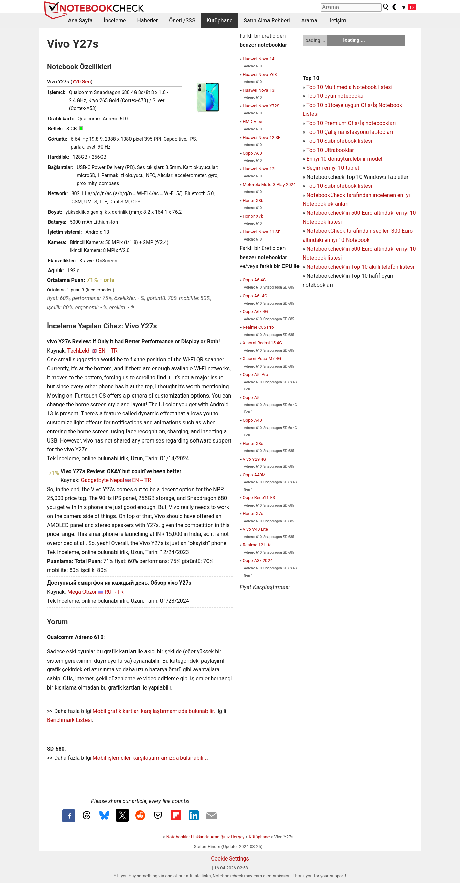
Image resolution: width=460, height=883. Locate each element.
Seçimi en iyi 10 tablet (332, 168)
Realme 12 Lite (257, 544)
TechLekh (78, 350)
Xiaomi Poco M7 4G (262, 358)
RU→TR (114, 592)
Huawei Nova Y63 (260, 74)
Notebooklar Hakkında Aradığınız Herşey (205, 836)
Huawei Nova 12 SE (261, 137)
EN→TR (108, 350)
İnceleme (115, 20)
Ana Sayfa (80, 20)
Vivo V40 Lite (255, 529)
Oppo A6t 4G (255, 295)
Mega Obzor (82, 592)
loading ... (314, 40)
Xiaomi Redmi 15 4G (262, 342)
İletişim (337, 20)
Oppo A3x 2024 (257, 560)
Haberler (147, 20)
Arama (309, 20)
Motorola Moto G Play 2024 (269, 184)
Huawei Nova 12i (259, 168)
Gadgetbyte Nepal (102, 480)
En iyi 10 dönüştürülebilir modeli (344, 159)
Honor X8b (253, 200)
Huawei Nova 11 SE (261, 231)
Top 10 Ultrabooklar (330, 150)
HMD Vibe (252, 121)
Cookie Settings (230, 858)
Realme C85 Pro (258, 327)
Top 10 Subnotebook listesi (339, 141)
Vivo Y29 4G (254, 459)
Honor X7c (253, 513)
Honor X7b (253, 216)
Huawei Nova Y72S (261, 105)
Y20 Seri (81, 82)
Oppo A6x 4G (255, 311)
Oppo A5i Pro (255, 374)
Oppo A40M (254, 474)
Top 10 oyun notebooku (334, 96)
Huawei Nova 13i (259, 90)
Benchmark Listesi (69, 720)
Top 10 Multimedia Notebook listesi (349, 87)
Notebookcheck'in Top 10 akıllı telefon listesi (360, 267)
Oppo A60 (252, 153)
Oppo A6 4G (254, 279)
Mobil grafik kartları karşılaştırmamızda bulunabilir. (154, 711)
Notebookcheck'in (328, 249)
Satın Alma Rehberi (267, 20)
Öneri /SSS (182, 20)
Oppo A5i (251, 397)
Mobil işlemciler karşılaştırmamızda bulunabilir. (149, 758)
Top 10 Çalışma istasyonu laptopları (349, 132)
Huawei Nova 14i (259, 58)
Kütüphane (219, 20)
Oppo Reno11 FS (259, 497)
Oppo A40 (252, 420)
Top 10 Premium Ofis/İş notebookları (351, 123)
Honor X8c (253, 443)
